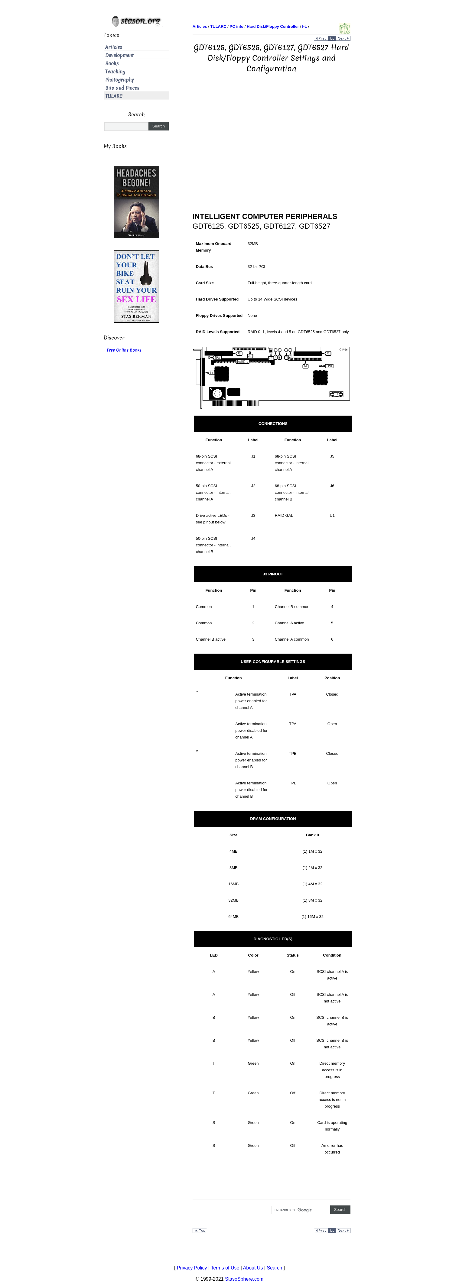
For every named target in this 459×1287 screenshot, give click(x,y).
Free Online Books (124, 350)
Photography (119, 80)
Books (112, 63)
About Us (253, 1267)
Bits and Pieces (122, 88)
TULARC (113, 96)
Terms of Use (225, 1267)
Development (119, 55)
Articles (113, 47)
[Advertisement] (271, 134)
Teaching (115, 72)
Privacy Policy (192, 1267)
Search (274, 1267)
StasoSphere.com (244, 1279)
